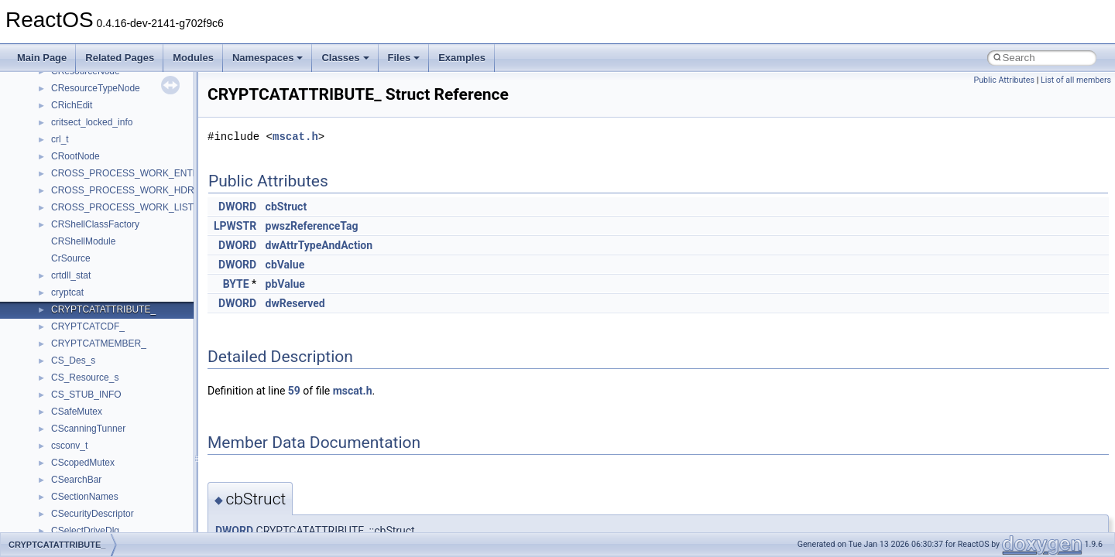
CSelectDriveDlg (85, 530)
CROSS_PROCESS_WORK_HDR (122, 190)
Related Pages (119, 57)
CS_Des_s (73, 360)
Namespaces (268, 57)
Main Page (42, 57)
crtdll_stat (71, 275)
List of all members (1076, 80)
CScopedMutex (83, 462)
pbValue (285, 284)
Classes (345, 57)
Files (404, 57)
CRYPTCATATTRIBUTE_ (103, 309)
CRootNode (75, 156)
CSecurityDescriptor (92, 513)
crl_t (60, 139)
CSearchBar (76, 479)
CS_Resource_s (84, 377)
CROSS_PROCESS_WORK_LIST (122, 207)
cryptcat (67, 292)
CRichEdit (71, 105)
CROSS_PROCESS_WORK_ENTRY (128, 173)
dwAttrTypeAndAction (319, 245)
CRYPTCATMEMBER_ (98, 343)
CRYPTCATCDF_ (88, 326)
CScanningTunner (88, 428)
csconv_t (69, 445)
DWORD (237, 206)
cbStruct (286, 206)
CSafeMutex (76, 411)
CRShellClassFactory (95, 224)
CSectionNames (84, 496)
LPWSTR (235, 226)
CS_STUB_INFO (86, 394)
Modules (193, 57)
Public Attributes (1003, 80)
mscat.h (295, 136)
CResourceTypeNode (95, 88)
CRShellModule (83, 241)
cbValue (285, 264)
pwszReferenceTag (312, 226)
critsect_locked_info (91, 122)
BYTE (236, 284)
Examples (461, 57)
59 (294, 390)
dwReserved (295, 303)
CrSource (71, 258)
